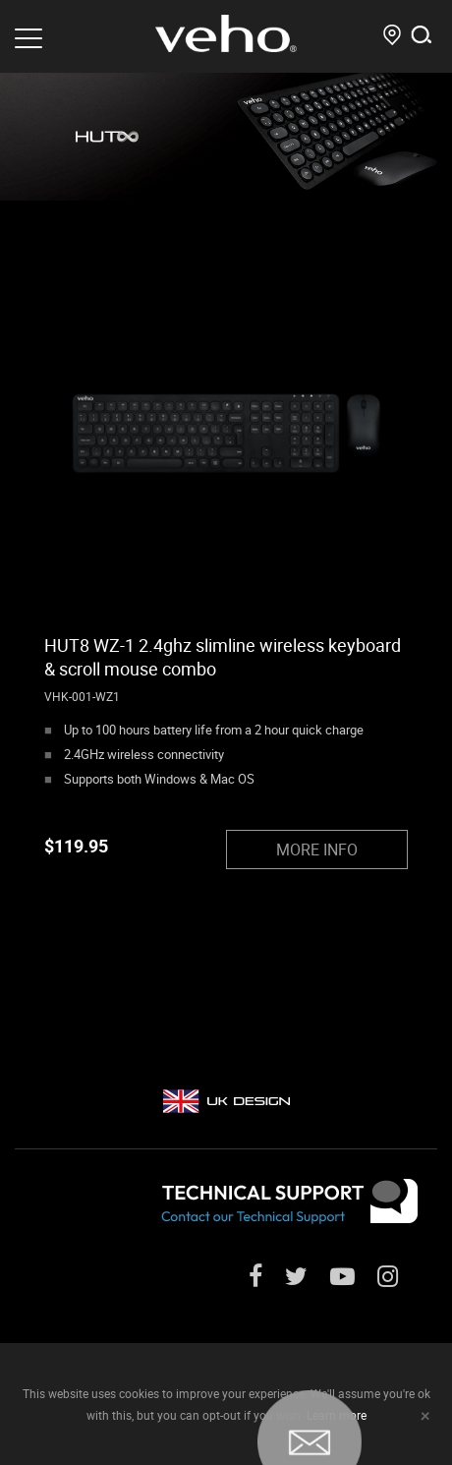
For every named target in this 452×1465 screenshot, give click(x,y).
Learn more (337, 1415)
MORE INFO (317, 849)
